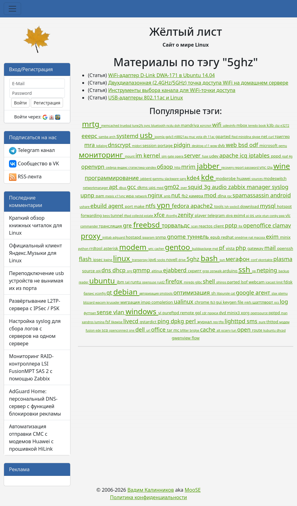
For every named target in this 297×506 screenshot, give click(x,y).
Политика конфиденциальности (148, 497)
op (254, 271)
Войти (20, 103)
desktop (198, 146)
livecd (131, 321)
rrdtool (96, 248)
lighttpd (236, 321)
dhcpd (281, 330)
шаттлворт (263, 302)
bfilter (185, 330)
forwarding (92, 215)
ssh (245, 269)
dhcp (119, 270)
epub (215, 237)
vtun (266, 216)
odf (254, 145)
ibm (121, 282)
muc (192, 137)
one (132, 330)
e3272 (285, 125)
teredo (253, 125)
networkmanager (96, 188)
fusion (91, 330)
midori (137, 146)
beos (106, 216)
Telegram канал (32, 150)
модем (284, 322)
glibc (199, 282)
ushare (84, 207)
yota (199, 137)
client (219, 226)
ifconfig (172, 216)
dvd (223, 312)
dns (107, 270)
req (215, 322)
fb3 (213, 302)
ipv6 (152, 259)
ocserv (226, 330)
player (201, 215)
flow (195, 338)
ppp (282, 216)
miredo (189, 282)
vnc (263, 167)
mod (211, 195)
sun (222, 260)
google (245, 292)
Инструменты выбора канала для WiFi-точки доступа (172, 90)
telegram (217, 215)
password (252, 167)
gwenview (181, 338)
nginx (156, 195)
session (150, 145)
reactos (206, 226)
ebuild (99, 205)
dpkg (178, 321)
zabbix (237, 187)
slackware (172, 179)
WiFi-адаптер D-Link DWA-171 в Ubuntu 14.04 (161, 75)
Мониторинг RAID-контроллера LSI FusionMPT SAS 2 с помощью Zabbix (31, 367)
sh (214, 293)
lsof (245, 282)
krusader (113, 302)
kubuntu (270, 330)
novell (172, 259)
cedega (111, 167)
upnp (88, 195)
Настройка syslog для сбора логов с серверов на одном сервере (35, 332)
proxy (91, 236)
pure (263, 322)
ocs (277, 302)
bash (210, 258)
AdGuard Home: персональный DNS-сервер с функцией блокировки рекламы (35, 402)
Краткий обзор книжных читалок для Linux (35, 225)
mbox (242, 125)
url (148, 330)
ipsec (98, 259)
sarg (183, 179)
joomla (160, 137)
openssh (285, 248)
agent (116, 205)
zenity (186, 214)
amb (167, 196)
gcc (132, 187)
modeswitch (274, 178)
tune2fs (138, 125)
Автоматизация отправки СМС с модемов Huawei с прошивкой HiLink (31, 437)
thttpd (272, 321)
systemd (128, 136)
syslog (280, 187)
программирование (112, 178)
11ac (211, 137)
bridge (195, 330)
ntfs (151, 205)
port (129, 206)
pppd (276, 156)
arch (112, 137)
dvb (222, 145)
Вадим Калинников (150, 489)
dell (140, 329)
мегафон (238, 259)
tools (219, 206)
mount (130, 156)
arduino (230, 271)
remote (187, 312)
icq (244, 155)
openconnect (119, 330)
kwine (108, 260)
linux (122, 258)
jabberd (146, 179)
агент (263, 292)
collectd (138, 216)
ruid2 (161, 282)
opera (179, 156)
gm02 (172, 187)
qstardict (148, 321)
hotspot (284, 206)
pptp (232, 225)
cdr (205, 313)
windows (142, 311)
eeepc (90, 136)
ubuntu (103, 280)
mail (270, 247)
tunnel (117, 215)
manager (259, 187)
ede (99, 330)
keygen (230, 302)
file (240, 302)
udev (214, 156)
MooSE (193, 489)
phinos (221, 282)
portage (166, 145)
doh (177, 125)
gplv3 (169, 137)
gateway (255, 248)
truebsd (126, 125)
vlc (288, 215)
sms (253, 321)
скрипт (195, 271)
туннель (198, 236)
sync (147, 125)
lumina (99, 322)
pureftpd (171, 312)
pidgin (183, 145)
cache (208, 329)
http (177, 167)
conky (274, 216)
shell (209, 281)
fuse (205, 156)
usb (147, 135)
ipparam (148, 237)
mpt (215, 248)
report (240, 167)
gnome (177, 236)
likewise (117, 322)
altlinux (157, 271)
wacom (100, 302)
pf (222, 247)
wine (281, 166)
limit (279, 282)
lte (241, 226)
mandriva (190, 125)
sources (257, 179)
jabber (209, 166)
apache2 (202, 205)
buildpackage (202, 248)
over (184, 188)
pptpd (274, 312)
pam (100, 196)
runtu (136, 282)
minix (285, 237)
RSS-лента (25, 177)
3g (208, 187)
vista (231, 248)
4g (290, 156)
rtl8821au (181, 137)
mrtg (91, 124)
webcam (257, 282)
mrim (189, 166)
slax (275, 293)
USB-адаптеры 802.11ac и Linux (145, 97)
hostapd (134, 237)
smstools (166, 293)
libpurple (224, 293)
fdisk (288, 282)
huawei (244, 178)
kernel (153, 155)
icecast (271, 282)
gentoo (178, 247)
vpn (164, 205)
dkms (143, 187)
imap (146, 302)
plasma (282, 259)
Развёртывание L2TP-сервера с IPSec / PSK (34, 304)
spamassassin (251, 195)
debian (126, 292)
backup (283, 271)
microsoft (268, 145)
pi (248, 216)
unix (258, 216)
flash (86, 259)
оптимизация (192, 292)
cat (233, 293)
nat (251, 237)
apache (229, 155)
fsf (108, 321)
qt (109, 292)
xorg (245, 312)
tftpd (128, 216)
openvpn (93, 166)
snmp (161, 237)
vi (160, 312)
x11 (207, 146)
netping (267, 270)
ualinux (184, 301)
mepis (110, 196)
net (264, 136)
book (263, 125)
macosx (260, 237)
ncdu (170, 125)
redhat (228, 237)
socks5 (235, 207)
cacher (160, 248)
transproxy (140, 260)
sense (105, 312)
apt (114, 187)
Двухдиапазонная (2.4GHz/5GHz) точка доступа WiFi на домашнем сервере (198, 82)
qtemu (283, 293)
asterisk (111, 248)
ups (153, 187)
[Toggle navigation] (12, 8)
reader (84, 282)
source (89, 271)
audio (220, 187)
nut (176, 195)
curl (271, 137)
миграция (130, 302)
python (83, 248)
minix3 (234, 312)
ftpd (235, 137)
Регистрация (47, 103)
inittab (107, 237)
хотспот (206, 125)
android (280, 195)
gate (171, 156)
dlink (230, 216)
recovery (228, 167)
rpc (230, 196)
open (244, 329)
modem (133, 247)
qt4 (98, 271)
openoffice (257, 225)
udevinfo (229, 125)
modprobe (226, 178)
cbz (277, 125)
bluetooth (158, 125)
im (139, 155)
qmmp (142, 270)
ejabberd (175, 270)
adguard (119, 237)
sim (164, 156)
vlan (119, 312)
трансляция (111, 226)
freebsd (147, 224)
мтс (151, 248)
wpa (130, 196)
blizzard (89, 302)
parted (234, 282)
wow (214, 146)
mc (176, 330)
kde (208, 177)
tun (234, 330)
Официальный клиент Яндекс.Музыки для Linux (35, 253)
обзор (165, 166)
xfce (160, 214)
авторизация (149, 293)
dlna (222, 196)
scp (105, 330)
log (284, 301)
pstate (149, 216)
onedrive (241, 237)
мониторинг (102, 155)
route (257, 330)
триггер (282, 136)
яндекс (122, 167)
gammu (158, 179)
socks (161, 260)
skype (256, 137)
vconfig (100, 293)
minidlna (245, 137)
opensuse (149, 282)
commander (89, 226)
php (241, 247)
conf (254, 260)
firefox (174, 281)
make (140, 206)
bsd (243, 145)
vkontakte (265, 260)
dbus (123, 188)
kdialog (102, 146)
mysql (268, 205)
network (141, 196)
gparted (223, 136)
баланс (89, 293)
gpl (198, 312)
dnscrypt (120, 145)
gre (128, 225)
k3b (271, 125)
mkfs (248, 302)
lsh (227, 207)
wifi (217, 124)
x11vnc (120, 196)
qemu (282, 146)
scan (195, 226)
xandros (88, 322)
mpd (160, 188)
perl (191, 321)
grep (206, 271)
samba (104, 137)
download (250, 206)
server (193, 155)
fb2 (185, 196)
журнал (205, 321)
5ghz (194, 259)
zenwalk (216, 271)
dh (205, 137)
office (159, 329)
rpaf (285, 156)
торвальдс (176, 225)
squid (196, 187)
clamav (281, 225)
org (130, 271)
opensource (259, 313)
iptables (260, 155)
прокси (213, 313)
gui (219, 302)
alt (219, 330)
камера (197, 196)
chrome (202, 302)
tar (170, 330)
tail (127, 282)
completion (162, 302)
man (284, 313)
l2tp (270, 167)
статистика (137, 167)
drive (182, 260)
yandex (151, 167)
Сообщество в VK (34, 164)
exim (273, 236)
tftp (221, 322)
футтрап (90, 313)
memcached (110, 125)
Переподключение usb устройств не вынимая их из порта (36, 281)
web (232, 145)
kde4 (194, 178)
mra (90, 145)
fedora (181, 205)
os (252, 215)
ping (164, 321)
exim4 (240, 215)
